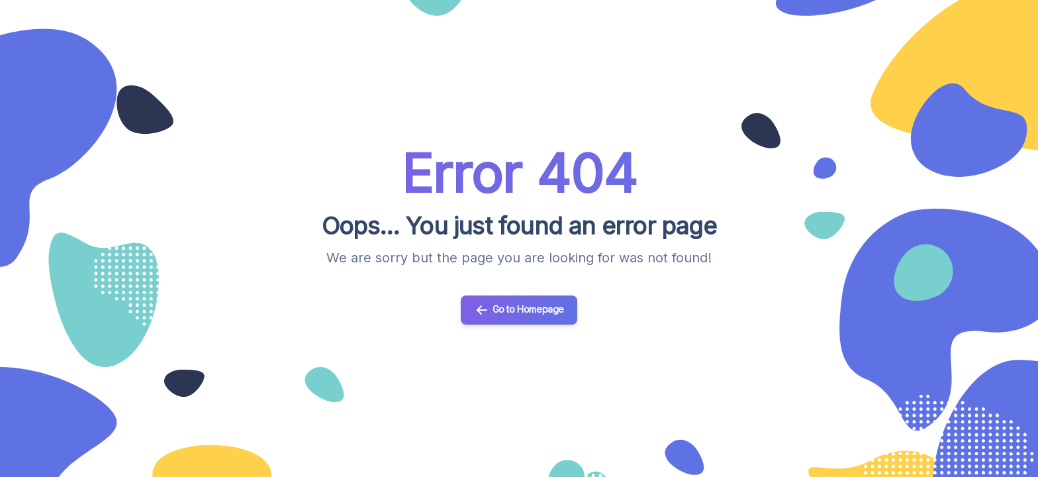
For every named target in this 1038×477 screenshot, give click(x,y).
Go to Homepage (519, 310)
